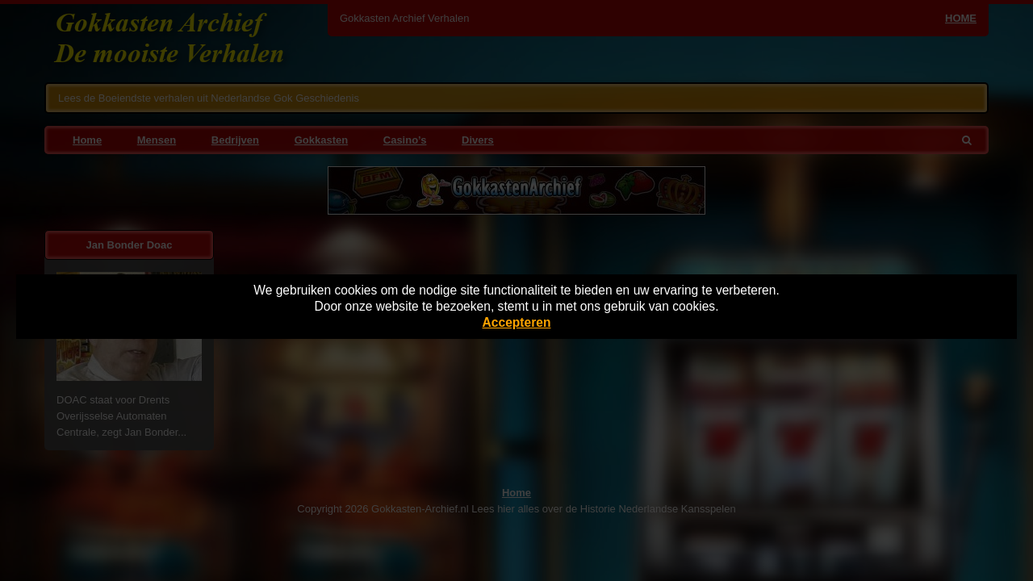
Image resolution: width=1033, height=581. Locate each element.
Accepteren (517, 322)
